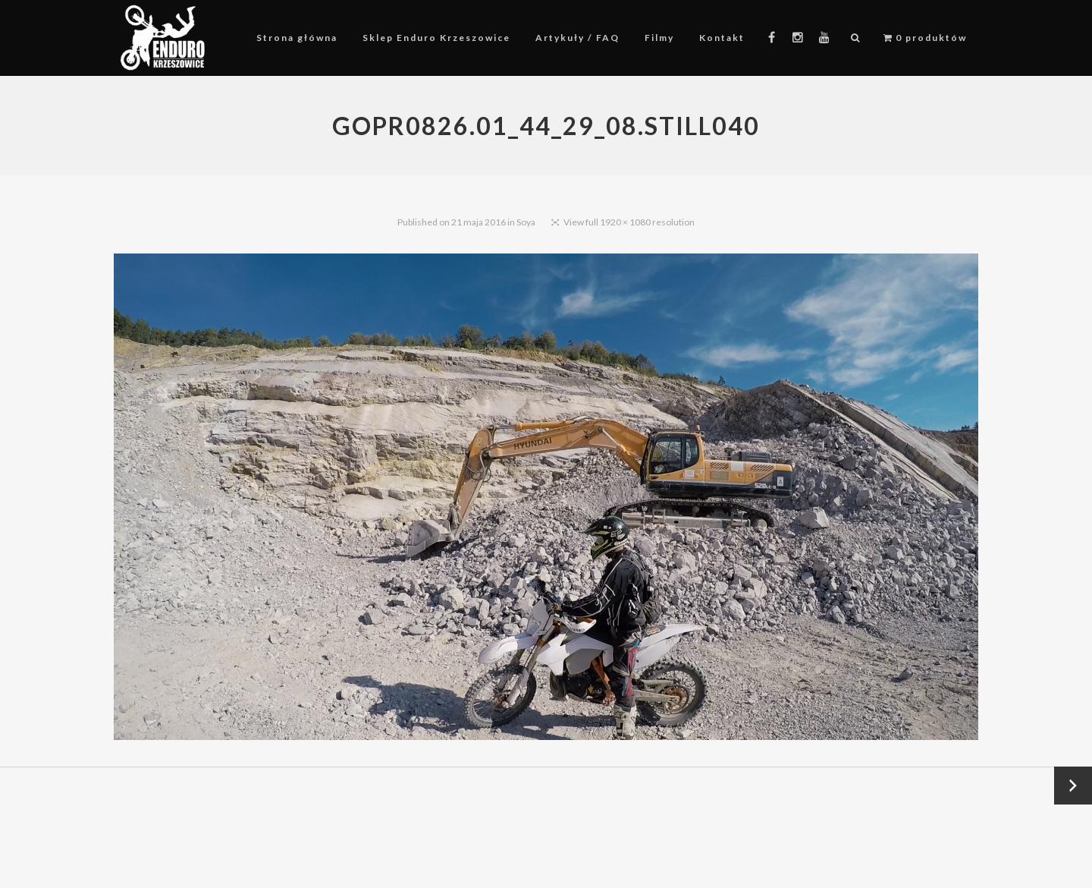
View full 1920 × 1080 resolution (629, 222)
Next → (1073, 785)
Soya (525, 222)
